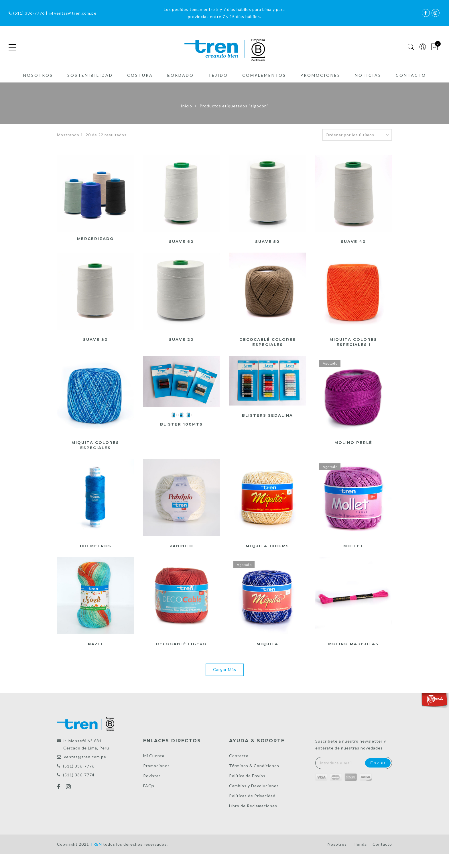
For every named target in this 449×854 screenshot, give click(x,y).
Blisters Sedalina (267, 415)
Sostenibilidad (90, 75)
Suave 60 (181, 241)
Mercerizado (95, 238)
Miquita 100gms (267, 546)
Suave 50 (267, 241)
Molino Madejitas (353, 644)
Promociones (320, 75)
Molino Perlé (353, 442)
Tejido (218, 75)
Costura (140, 75)
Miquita (267, 644)
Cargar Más (224, 669)
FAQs (148, 785)
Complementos (264, 75)
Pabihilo (181, 546)
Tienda (359, 844)
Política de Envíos (247, 775)
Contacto (411, 75)
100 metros (95, 546)
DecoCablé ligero (181, 644)
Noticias (368, 75)
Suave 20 (181, 339)
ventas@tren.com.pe (85, 756)
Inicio (186, 105)
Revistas (152, 775)
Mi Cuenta (153, 755)
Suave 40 (353, 241)
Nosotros (38, 75)
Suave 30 (95, 339)
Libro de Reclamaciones (253, 805)
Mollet (353, 546)
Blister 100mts (181, 424)
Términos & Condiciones (254, 765)
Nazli (95, 644)
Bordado (180, 75)
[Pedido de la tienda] (357, 135)
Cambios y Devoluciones (254, 785)
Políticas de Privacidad (252, 795)
